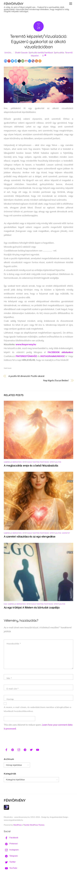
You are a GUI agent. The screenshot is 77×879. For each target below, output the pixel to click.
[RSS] (36, 60)
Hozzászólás (14, 643)
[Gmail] (26, 60)
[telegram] (25, 749)
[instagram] (18, 749)
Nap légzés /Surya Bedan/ (56, 380)
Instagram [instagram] (11, 849)
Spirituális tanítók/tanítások (41, 52)
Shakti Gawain (21, 52)
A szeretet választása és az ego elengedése (29, 536)
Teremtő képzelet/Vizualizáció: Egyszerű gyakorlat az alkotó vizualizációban (38, 41)
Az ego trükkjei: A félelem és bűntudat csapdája (31, 607)
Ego (5, 604)
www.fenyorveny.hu (26, 344)
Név (9, 678)
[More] (39, 60)
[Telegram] (15, 60)
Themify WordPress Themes (33, 825)
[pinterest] (12, 749)
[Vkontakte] (29, 60)
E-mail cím (12, 688)
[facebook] (6, 749)
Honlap (10, 699)
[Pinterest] (9, 60)
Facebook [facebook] (11, 837)
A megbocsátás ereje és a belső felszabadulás (31, 465)
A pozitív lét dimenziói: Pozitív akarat (26, 376)
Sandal (8, 52)
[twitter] (31, 749)
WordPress (17, 825)
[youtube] (37, 749)
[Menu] (70, 3)
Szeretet (66, 533)
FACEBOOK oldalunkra (60, 352)
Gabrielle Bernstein (13, 462)
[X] (19, 60)
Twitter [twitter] (10, 862)
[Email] (22, 60)
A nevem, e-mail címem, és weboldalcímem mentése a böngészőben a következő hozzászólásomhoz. (37, 709)
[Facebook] (5, 60)
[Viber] (33, 60)
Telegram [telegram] (11, 856)
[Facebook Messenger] (12, 60)
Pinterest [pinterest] (10, 843)
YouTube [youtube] (10, 868)
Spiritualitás (59, 52)
